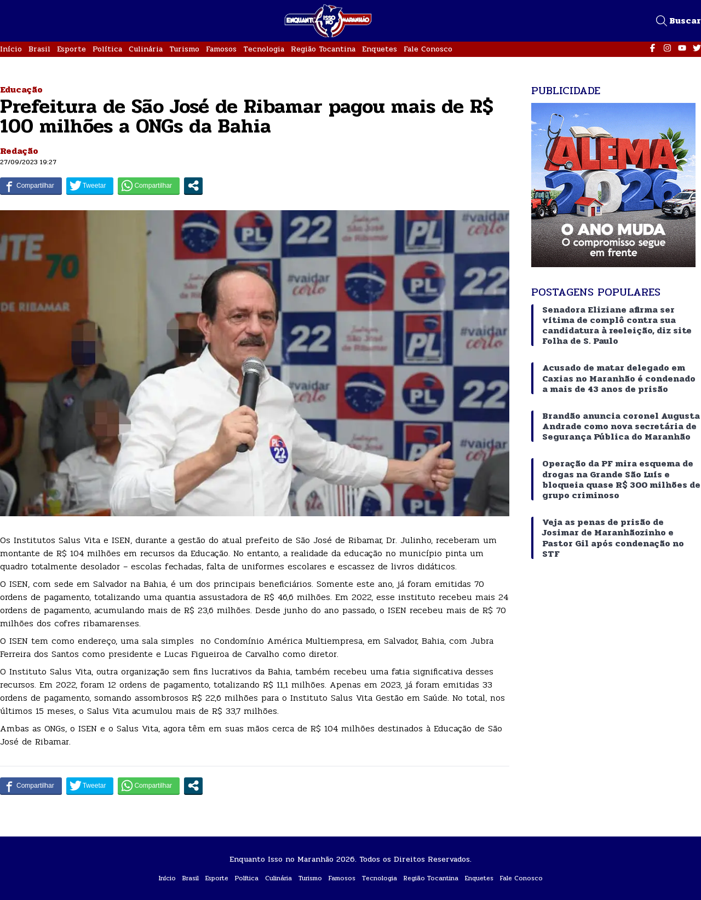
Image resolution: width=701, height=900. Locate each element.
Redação (19, 151)
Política (107, 49)
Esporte (71, 49)
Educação (21, 89)
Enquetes (379, 49)
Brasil (39, 49)
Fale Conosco (428, 49)
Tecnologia (263, 49)
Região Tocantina (323, 49)
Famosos (221, 49)
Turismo (184, 49)
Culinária (146, 49)
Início (11, 49)
